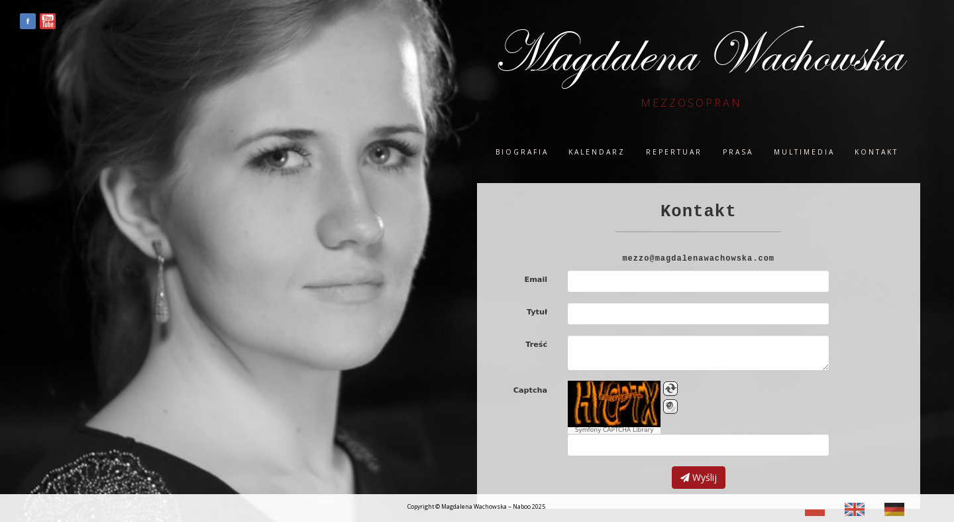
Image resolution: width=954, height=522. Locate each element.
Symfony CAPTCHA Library (614, 430)
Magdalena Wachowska (697, 54)
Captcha (530, 390)
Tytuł (537, 312)
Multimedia (804, 152)
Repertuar (674, 152)
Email (536, 279)
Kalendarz (596, 152)
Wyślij (698, 477)
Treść (536, 344)
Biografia (522, 152)
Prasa (738, 152)
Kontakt (876, 152)
